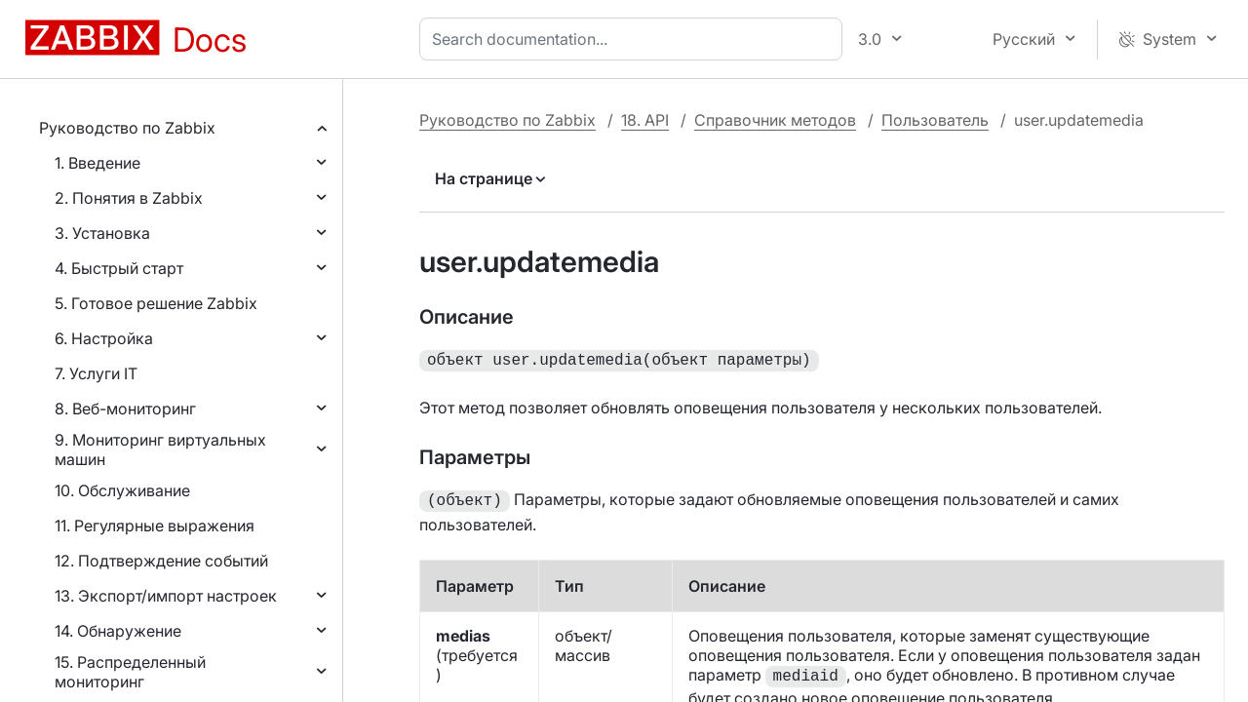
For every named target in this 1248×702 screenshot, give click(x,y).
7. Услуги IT (96, 373)
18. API (645, 120)
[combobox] (634, 39)
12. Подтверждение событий (161, 560)
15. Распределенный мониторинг (130, 671)
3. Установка (102, 233)
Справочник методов (775, 120)
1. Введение (97, 163)
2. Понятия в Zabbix (129, 198)
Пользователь (935, 120)
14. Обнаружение (118, 631)
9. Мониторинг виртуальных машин (160, 449)
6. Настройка (104, 338)
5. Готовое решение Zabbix (156, 303)
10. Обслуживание (122, 490)
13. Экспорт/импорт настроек (166, 595)
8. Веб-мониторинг (125, 408)
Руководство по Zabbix (127, 127)
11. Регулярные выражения (154, 525)
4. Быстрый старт (119, 268)
